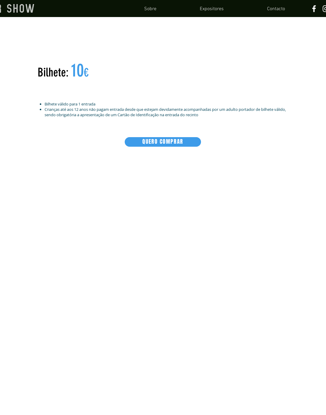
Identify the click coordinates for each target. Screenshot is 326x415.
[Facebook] (314, 8)
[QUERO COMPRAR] (163, 142)
